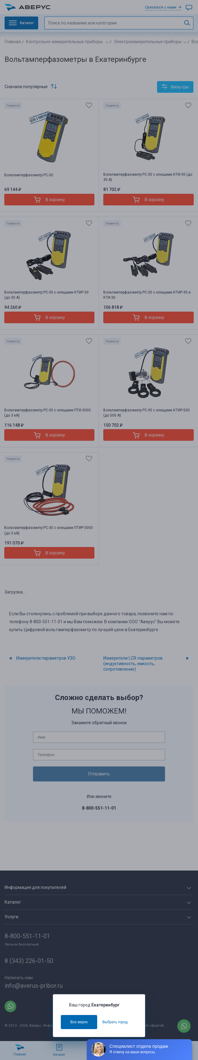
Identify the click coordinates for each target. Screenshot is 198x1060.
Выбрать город (115, 1022)
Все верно (79, 1022)
